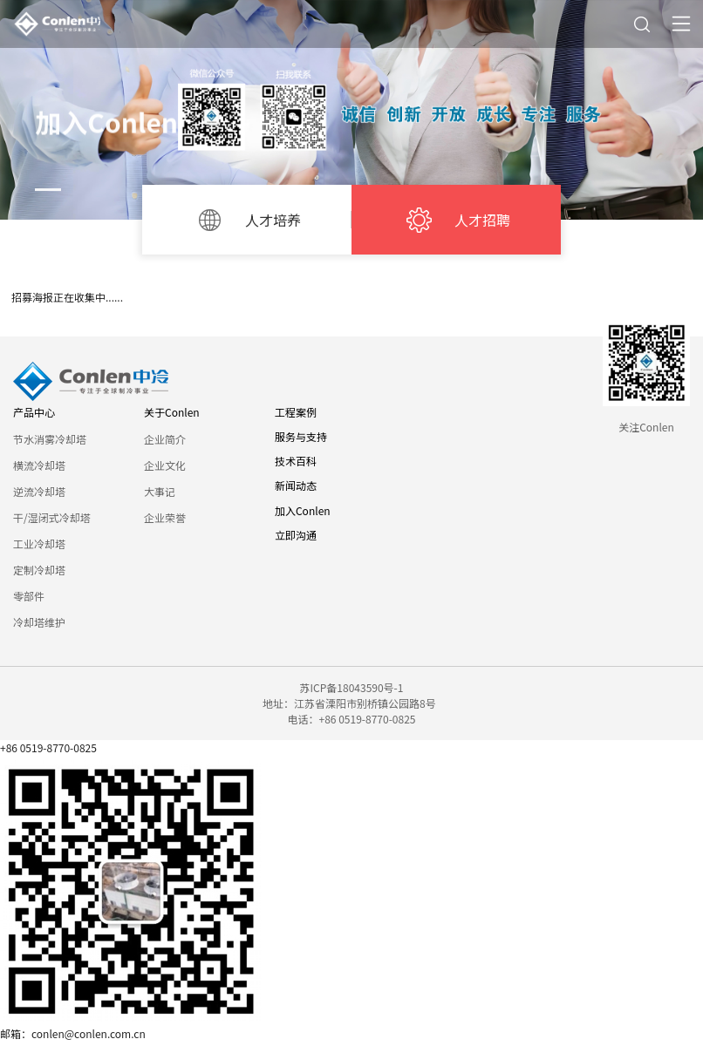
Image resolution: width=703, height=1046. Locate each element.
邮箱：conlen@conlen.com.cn (73, 1033)
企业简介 (165, 438)
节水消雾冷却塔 (49, 438)
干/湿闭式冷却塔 (52, 517)
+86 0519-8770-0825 (48, 747)
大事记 (159, 491)
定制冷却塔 (39, 569)
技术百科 (296, 460)
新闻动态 (296, 485)
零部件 (28, 595)
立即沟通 (296, 534)
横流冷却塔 (39, 465)
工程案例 (296, 411)
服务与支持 (301, 436)
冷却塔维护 (39, 622)
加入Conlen (303, 510)
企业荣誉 (165, 517)
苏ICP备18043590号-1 (352, 687)
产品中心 (34, 411)
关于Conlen (172, 411)
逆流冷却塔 (39, 491)
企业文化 (165, 465)
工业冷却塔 (39, 543)
